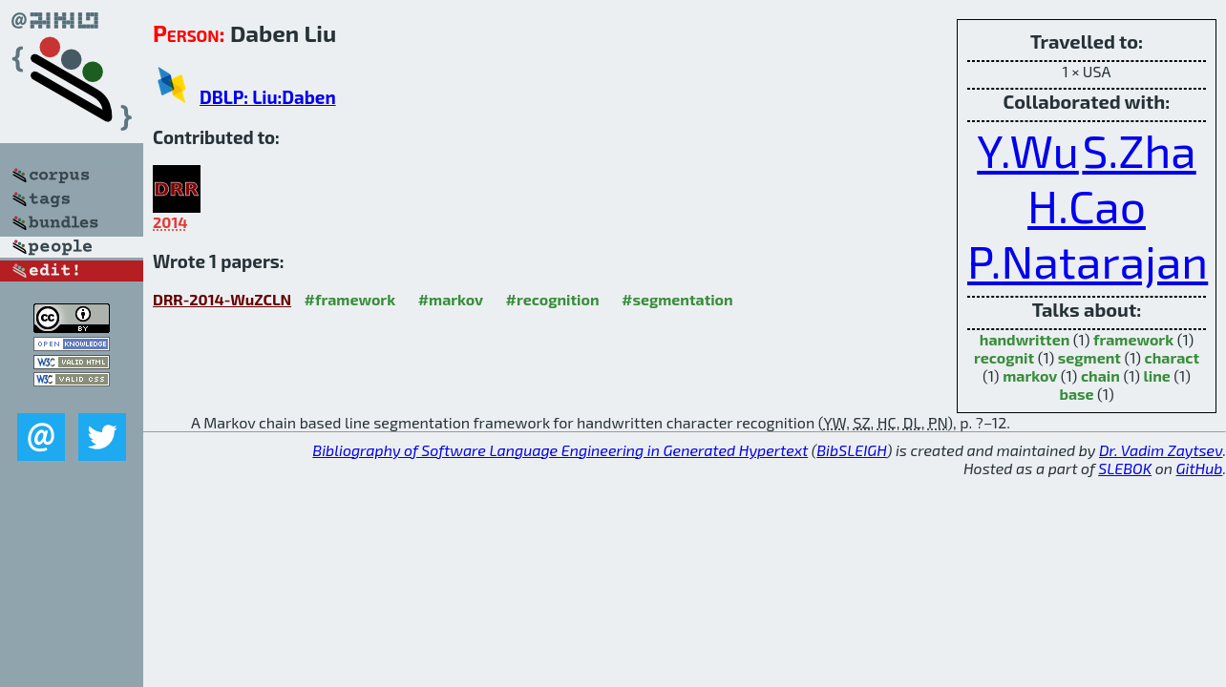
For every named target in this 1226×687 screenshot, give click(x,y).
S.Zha (1138, 149)
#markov (450, 299)
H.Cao (1086, 205)
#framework (350, 299)
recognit (1004, 357)
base (1076, 394)
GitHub (1199, 468)
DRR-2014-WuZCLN (222, 299)
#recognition (553, 299)
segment (1089, 357)
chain (1100, 375)
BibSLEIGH (851, 450)
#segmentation (677, 299)
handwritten (1025, 339)
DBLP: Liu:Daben (268, 97)
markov (1030, 375)
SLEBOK (1125, 468)
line (1156, 375)
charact (1172, 357)
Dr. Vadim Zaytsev (1160, 450)
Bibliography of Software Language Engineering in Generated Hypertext (560, 450)
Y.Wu (1028, 149)
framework (1133, 339)
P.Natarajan (1087, 260)
